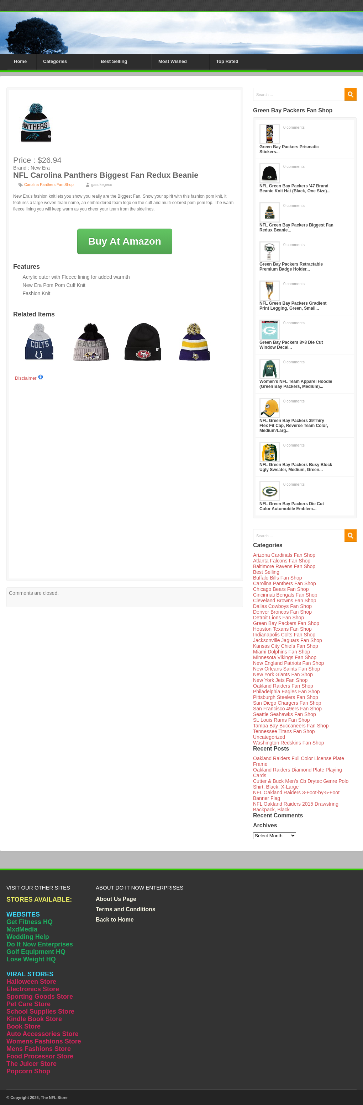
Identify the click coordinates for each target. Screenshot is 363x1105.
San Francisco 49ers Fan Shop (287, 708)
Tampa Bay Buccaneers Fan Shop (290, 725)
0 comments (294, 127)
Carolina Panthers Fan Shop (49, 184)
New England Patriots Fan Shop (288, 663)
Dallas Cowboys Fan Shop (282, 606)
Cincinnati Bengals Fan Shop (285, 595)
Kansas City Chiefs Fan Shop (285, 646)
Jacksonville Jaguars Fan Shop (287, 640)
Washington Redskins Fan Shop (288, 743)
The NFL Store (54, 1097)
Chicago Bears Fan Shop (281, 589)
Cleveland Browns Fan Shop (284, 600)
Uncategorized (269, 737)
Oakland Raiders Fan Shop (283, 686)
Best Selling (114, 61)
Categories (55, 61)
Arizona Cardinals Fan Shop (284, 555)
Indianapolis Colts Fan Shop (284, 634)
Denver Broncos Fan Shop (282, 612)
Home (20, 61)
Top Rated (227, 61)
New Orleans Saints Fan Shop (286, 669)
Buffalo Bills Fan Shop (277, 578)
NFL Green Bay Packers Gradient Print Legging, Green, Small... (293, 306)
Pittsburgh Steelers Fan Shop (285, 697)
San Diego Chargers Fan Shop (287, 703)
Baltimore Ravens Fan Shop (284, 566)
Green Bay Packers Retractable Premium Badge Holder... (291, 267)
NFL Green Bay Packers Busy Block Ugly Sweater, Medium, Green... (295, 467)
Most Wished (172, 61)
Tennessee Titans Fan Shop (284, 731)
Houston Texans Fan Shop (282, 629)
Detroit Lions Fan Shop (278, 617)
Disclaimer (29, 378)
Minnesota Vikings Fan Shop (284, 657)
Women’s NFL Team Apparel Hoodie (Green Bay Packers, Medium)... (295, 384)
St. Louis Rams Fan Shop (281, 720)
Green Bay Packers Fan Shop (286, 623)
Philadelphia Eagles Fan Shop (286, 691)
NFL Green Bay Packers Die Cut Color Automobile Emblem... (291, 506)
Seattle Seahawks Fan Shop (284, 714)
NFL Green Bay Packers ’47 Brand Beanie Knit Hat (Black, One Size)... (294, 188)
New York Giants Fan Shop (283, 674)
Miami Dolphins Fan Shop (281, 652)
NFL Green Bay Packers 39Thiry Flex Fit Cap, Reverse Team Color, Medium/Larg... (293, 425)
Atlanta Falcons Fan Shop (281, 561)
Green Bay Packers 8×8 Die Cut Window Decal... (291, 345)
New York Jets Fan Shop (280, 680)
